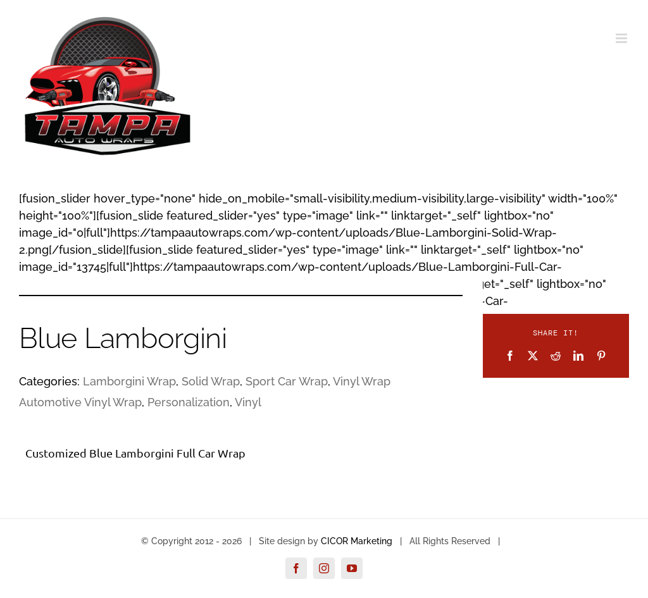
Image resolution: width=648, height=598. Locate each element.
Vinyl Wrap (361, 381)
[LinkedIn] (578, 355)
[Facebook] (510, 355)
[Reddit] (555, 355)
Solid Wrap (211, 381)
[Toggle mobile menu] (622, 38)
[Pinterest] (601, 355)
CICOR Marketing (356, 541)
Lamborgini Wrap (129, 381)
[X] (532, 355)
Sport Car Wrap (287, 381)
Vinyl (248, 402)
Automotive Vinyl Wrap (80, 402)
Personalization (188, 402)
